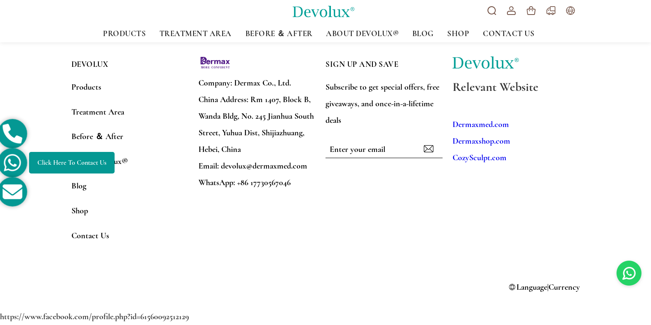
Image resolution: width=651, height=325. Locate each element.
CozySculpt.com (480, 158)
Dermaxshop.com (481, 141)
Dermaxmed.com (481, 125)
